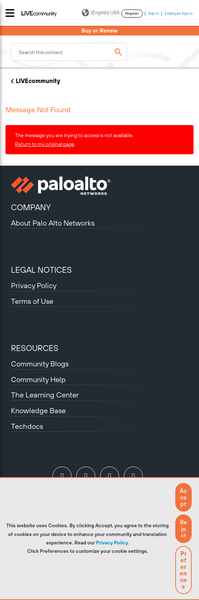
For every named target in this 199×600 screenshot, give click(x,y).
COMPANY (31, 207)
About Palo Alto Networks (53, 223)
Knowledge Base (38, 410)
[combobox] (69, 52)
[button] (183, 497)
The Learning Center (45, 394)
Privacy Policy (111, 543)
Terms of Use (32, 301)
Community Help (38, 379)
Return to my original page (44, 144)
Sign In (153, 13)
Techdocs (27, 426)
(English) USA (100, 12)
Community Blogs (40, 363)
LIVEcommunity (38, 81)
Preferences (183, 570)
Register (132, 13)
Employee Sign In (179, 13)
